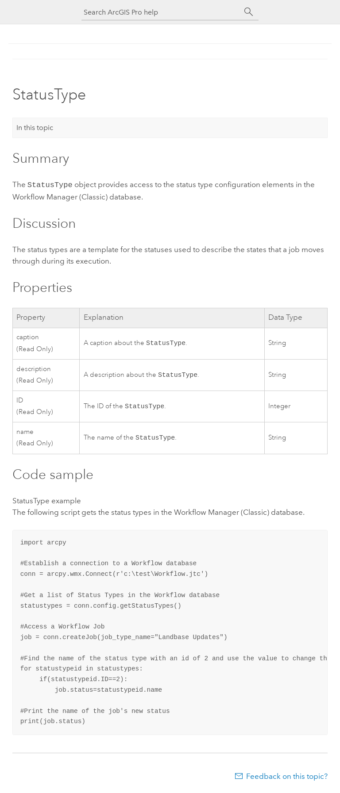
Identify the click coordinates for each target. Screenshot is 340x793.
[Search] (248, 12)
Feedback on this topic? (287, 775)
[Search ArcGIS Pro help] (161, 12)
